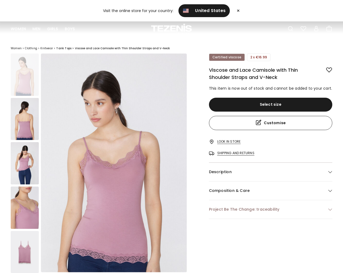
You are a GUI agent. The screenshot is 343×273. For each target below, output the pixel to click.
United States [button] (204, 10)
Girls (52, 29)
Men (36, 29)
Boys (70, 29)
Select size (270, 104)
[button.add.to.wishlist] (325, 69)
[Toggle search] (290, 29)
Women (18, 29)
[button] (270, 172)
